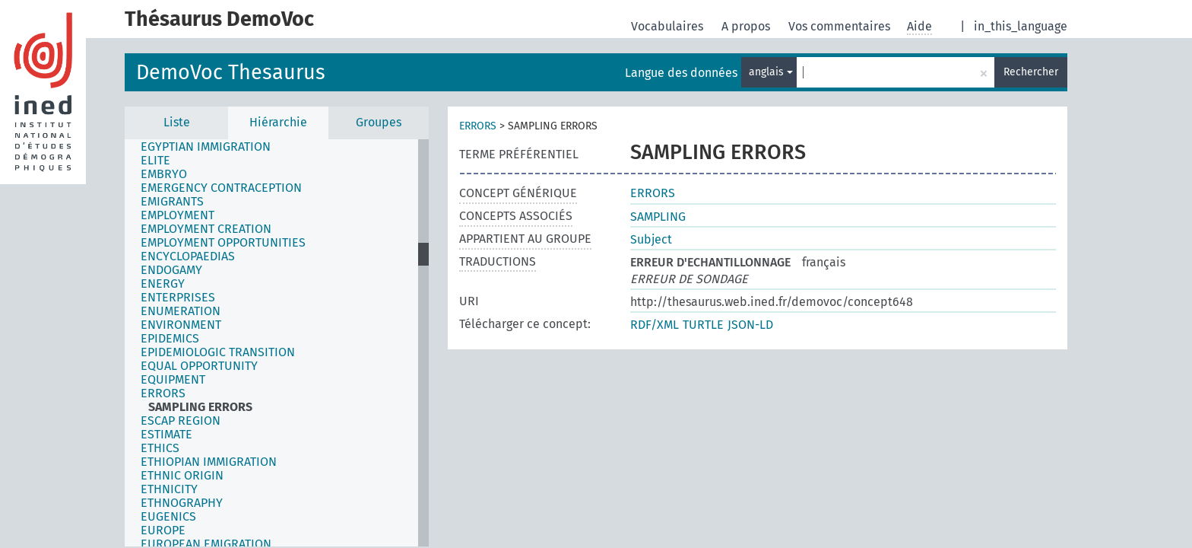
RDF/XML (654, 324)
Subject (651, 239)
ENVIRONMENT (181, 325)
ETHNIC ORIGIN (182, 476)
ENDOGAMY (171, 270)
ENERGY (163, 284)
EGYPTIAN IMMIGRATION (206, 147)
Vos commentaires (840, 26)
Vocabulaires (668, 26)
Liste (176, 122)
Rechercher (1030, 71)
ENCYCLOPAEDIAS (188, 256)
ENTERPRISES (178, 297)
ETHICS (160, 448)
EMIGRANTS (172, 202)
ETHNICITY (169, 489)
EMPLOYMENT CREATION (206, 229)
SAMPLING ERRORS (200, 407)
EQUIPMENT (173, 380)
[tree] (277, 342)
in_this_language (1020, 26)
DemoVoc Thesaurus (230, 72)
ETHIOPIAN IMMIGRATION (209, 462)
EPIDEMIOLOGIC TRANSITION (218, 352)
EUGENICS (168, 517)
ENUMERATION (180, 311)
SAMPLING (658, 216)
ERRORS (163, 393)
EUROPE (163, 530)
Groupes (378, 122)
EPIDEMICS (170, 339)
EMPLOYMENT (177, 215)
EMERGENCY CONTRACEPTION (221, 188)
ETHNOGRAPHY (182, 503)
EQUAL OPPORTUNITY (199, 366)
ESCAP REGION (180, 421)
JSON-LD (750, 324)
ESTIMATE (166, 434)
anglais (771, 71)
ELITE (155, 160)
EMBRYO (164, 174)
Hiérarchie (278, 122)
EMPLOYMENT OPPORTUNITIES (223, 243)
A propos (747, 26)
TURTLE (703, 324)
